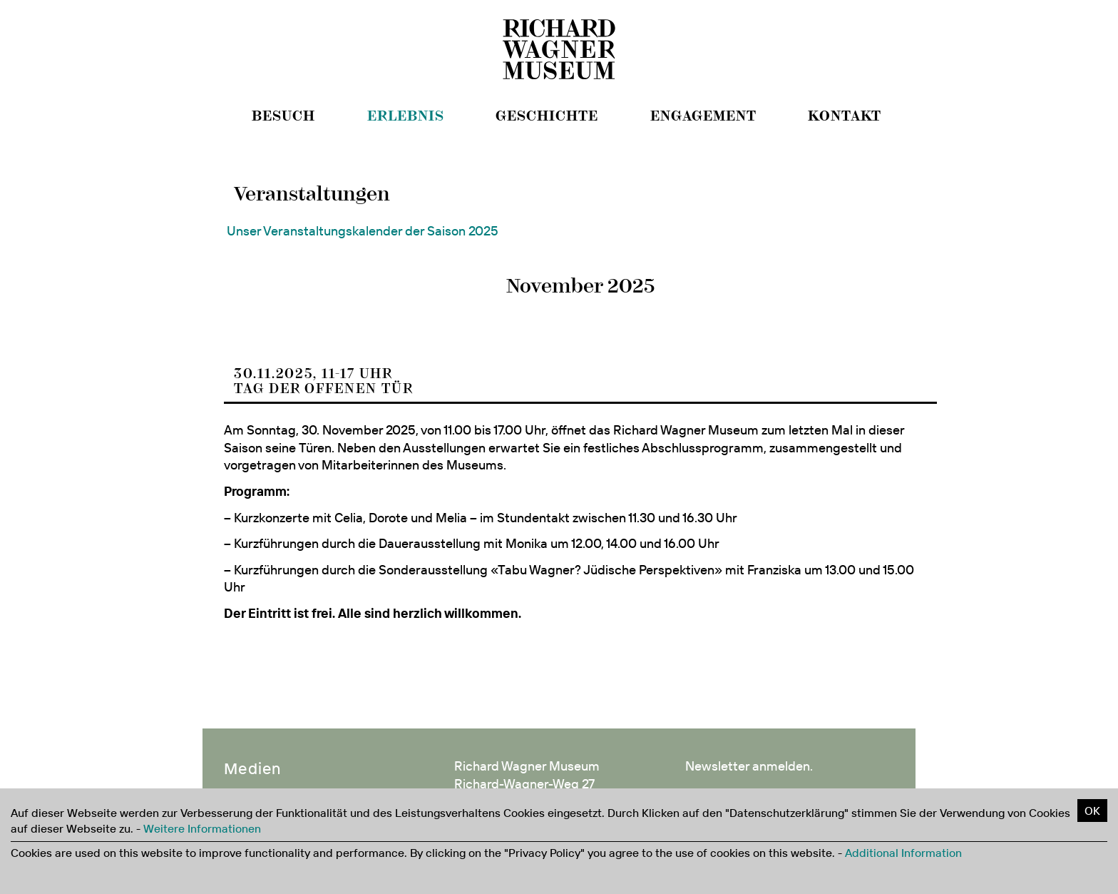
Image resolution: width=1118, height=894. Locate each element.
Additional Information (903, 852)
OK (1092, 810)
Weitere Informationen (202, 828)
